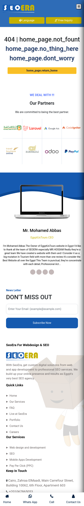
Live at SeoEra (18, 413)
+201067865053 (21, 492)
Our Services (17, 401)
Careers (14, 432)
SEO (12, 453)
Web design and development (27, 447)
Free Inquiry (64, 20)
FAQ (11, 407)
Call (51, 499)
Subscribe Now (42, 322)
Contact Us (16, 426)
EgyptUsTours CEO (42, 237)
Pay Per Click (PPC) (21, 465)
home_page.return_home (42, 70)
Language (26, 20)
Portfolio (14, 420)
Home (13, 395)
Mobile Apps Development (25, 459)
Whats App (30, 499)
